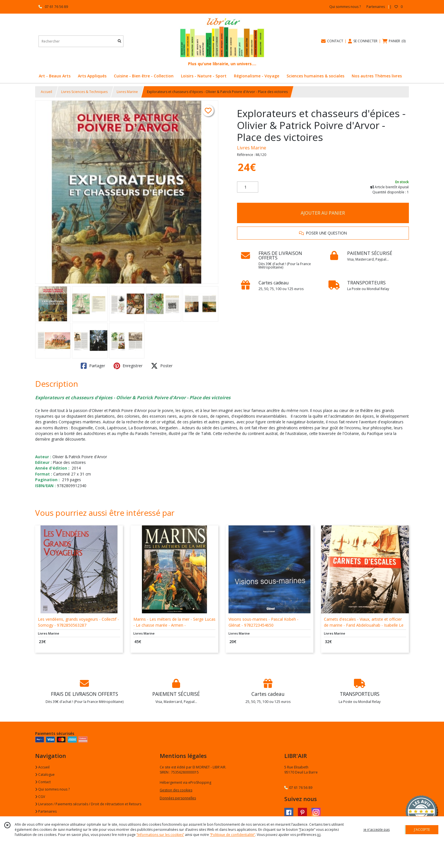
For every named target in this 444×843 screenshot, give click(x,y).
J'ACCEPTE (422, 829)
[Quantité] (247, 187)
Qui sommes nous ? (52, 789)
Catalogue (45, 774)
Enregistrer (128, 365)
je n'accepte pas (377, 829)
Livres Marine (127, 91)
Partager (93, 365)
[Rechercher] (119, 41)
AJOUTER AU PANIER (323, 213)
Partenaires (46, 811)
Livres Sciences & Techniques (84, 91)
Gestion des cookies (176, 790)
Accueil (46, 91)
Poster (161, 365)
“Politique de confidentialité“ (232, 834)
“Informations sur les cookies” (160, 834)
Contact (43, 781)
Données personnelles (178, 798)
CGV (40, 796)
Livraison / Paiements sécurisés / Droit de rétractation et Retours (88, 804)
